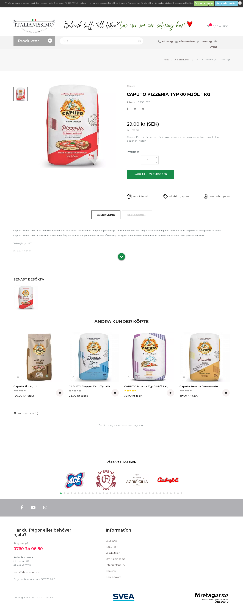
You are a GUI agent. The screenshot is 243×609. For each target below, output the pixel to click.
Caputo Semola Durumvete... (200, 387)
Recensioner (136, 215)
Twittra (135, 109)
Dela (127, 109)
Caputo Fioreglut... (26, 387)
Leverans (111, 542)
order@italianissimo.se (27, 573)
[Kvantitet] (147, 160)
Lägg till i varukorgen (150, 174)
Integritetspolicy (116, 566)
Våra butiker (113, 554)
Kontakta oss (114, 578)
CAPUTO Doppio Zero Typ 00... (90, 387)
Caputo (131, 86)
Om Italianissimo (116, 560)
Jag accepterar (204, 3)
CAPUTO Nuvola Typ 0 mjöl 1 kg (146, 387)
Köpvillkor (112, 548)
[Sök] (101, 40)
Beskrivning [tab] (106, 215)
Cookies (111, 572)
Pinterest (144, 109)
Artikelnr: (132, 102)
